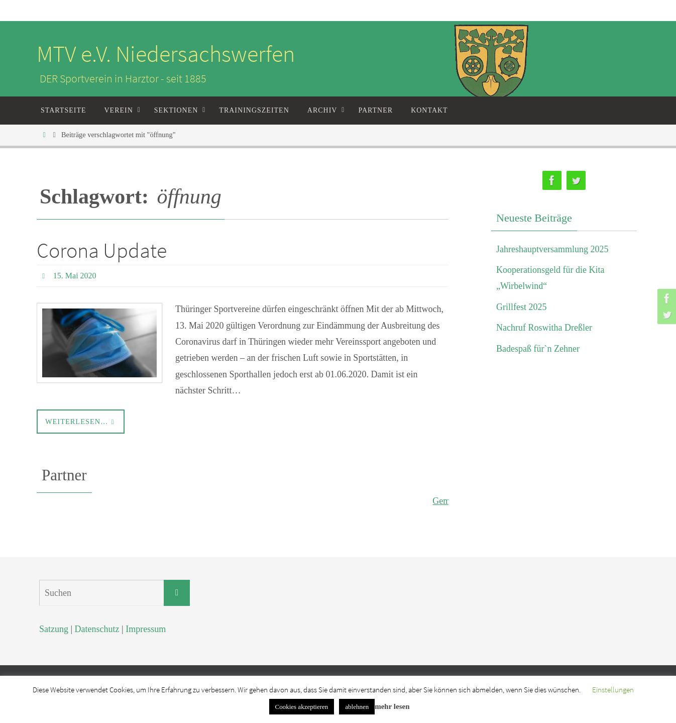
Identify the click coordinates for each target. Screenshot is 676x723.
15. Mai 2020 (74, 275)
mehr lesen (392, 706)
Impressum (146, 629)
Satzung (53, 629)
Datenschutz (97, 629)
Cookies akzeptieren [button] (301, 706)
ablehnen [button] (357, 706)
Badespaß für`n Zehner (538, 349)
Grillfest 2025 (521, 307)
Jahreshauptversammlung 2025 (552, 249)
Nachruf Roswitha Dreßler (544, 328)
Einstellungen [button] (613, 689)
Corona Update (102, 250)
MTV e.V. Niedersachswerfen (166, 53)
